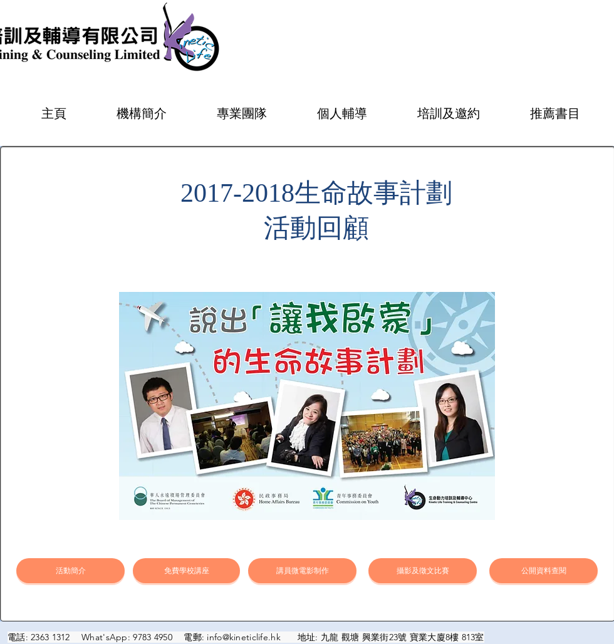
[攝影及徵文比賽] (422, 570)
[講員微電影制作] (302, 570)
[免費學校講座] (186, 570)
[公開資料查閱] (543, 570)
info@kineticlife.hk (243, 637)
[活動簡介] (70, 570)
